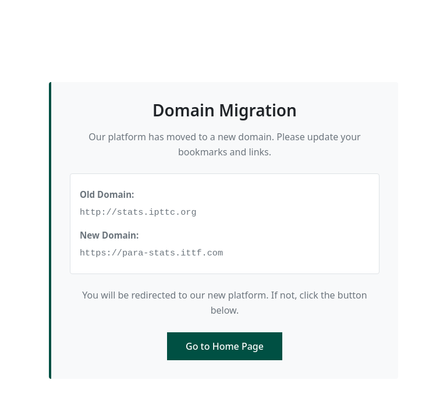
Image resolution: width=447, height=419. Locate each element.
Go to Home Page (225, 346)
